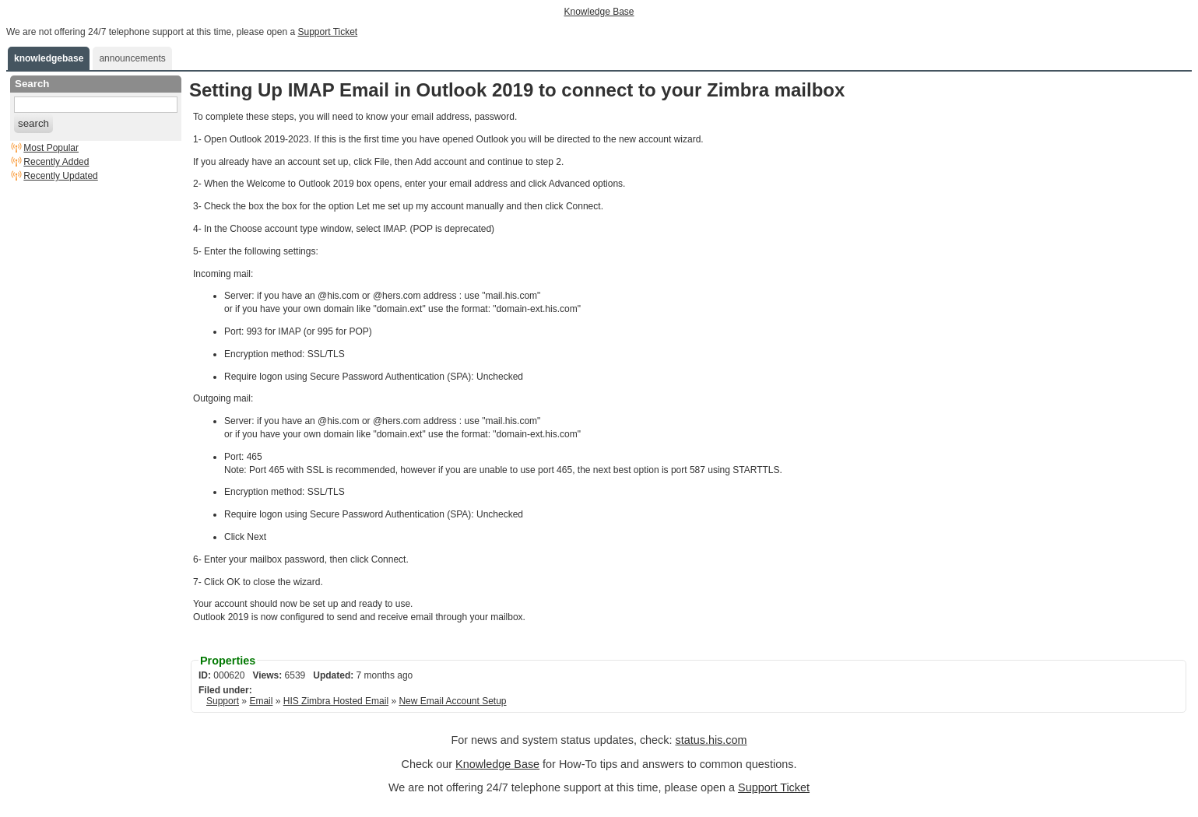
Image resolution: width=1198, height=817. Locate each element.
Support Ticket (327, 31)
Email (260, 701)
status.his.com (711, 740)
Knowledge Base (599, 11)
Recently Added (56, 161)
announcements (132, 58)
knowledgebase (48, 58)
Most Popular (51, 147)
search (33, 123)
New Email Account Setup (452, 701)
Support (222, 701)
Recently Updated (60, 175)
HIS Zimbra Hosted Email (335, 701)
